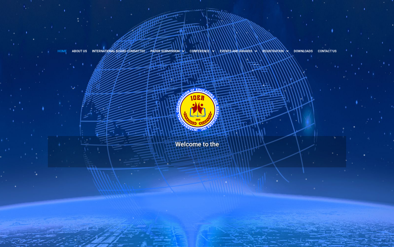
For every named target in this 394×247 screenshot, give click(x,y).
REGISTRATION (275, 51)
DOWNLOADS (303, 51)
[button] (167, 51)
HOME (62, 51)
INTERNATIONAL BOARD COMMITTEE (118, 51)
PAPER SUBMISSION (167, 51)
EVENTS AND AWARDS (238, 51)
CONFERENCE (202, 51)
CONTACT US (327, 51)
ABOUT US (79, 51)
